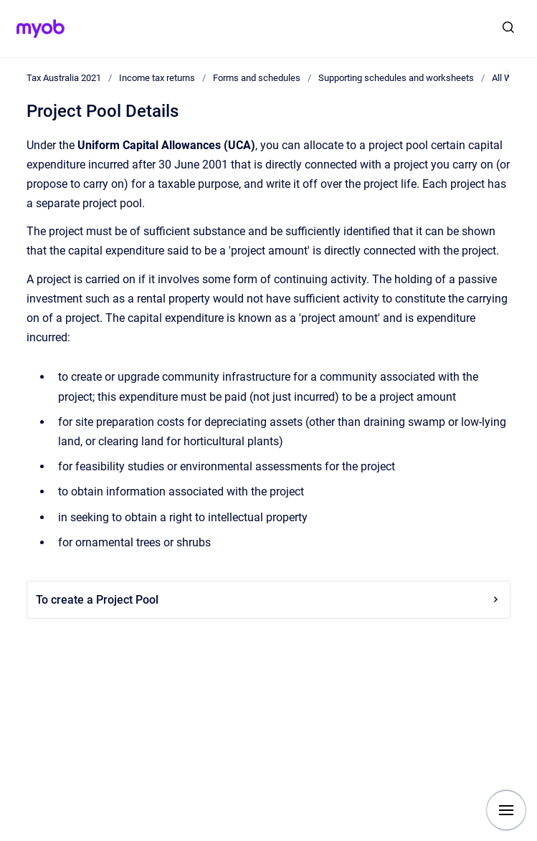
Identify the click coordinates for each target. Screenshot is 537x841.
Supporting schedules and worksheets (396, 77)
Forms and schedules (256, 77)
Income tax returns (157, 77)
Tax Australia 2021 (64, 77)
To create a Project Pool (268, 600)
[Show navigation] (506, 810)
